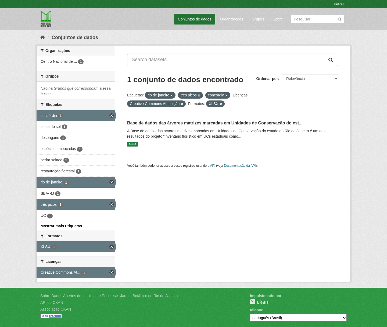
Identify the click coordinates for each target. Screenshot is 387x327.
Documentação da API (240, 166)
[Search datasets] (318, 19)
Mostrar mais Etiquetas (61, 226)
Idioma (256, 310)
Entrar (339, 4)
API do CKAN (51, 302)
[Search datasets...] (225, 60)
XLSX (132, 144)
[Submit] (339, 18)
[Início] (42, 37)
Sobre (278, 19)
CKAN (259, 302)
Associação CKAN (55, 309)
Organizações (231, 19)
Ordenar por (267, 78)
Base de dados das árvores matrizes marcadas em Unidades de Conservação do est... (215, 123)
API (212, 166)
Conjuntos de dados (195, 19)
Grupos (258, 19)
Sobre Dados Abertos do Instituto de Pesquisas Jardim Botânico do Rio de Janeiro (109, 296)
